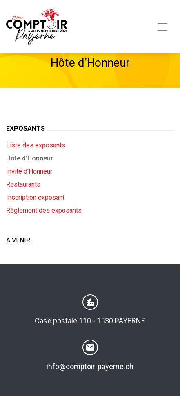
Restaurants (23, 184)
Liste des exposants (35, 145)
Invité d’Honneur (29, 171)
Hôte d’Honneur (29, 158)
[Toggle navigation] (162, 27)
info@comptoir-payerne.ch (90, 366)
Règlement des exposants (44, 210)
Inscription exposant (35, 197)
